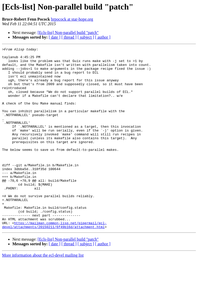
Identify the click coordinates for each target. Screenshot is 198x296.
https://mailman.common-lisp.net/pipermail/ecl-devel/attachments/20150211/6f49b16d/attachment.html (54, 260)
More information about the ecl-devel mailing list (43, 291)
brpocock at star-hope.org (72, 19)
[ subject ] (86, 37)
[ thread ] (69, 37)
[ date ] (54, 37)
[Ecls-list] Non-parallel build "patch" (68, 32)
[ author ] (103, 37)
